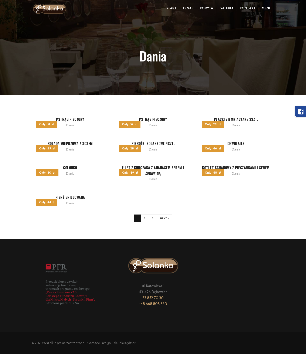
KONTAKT (247, 8)
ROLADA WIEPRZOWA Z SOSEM (70, 143)
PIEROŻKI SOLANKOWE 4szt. (153, 143)
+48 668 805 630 (153, 304)
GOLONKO (70, 167)
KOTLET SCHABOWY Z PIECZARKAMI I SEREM (236, 167)
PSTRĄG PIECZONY (70, 119)
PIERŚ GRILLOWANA (70, 197)
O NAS (188, 8)
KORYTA (206, 8)
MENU (266, 8)
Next (164, 218)
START (171, 8)
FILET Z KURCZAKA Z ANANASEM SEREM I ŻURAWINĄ (153, 170)
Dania (70, 125)
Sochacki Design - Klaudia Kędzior (111, 343)
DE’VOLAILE (236, 143)
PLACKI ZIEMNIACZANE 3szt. (236, 119)
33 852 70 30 (153, 298)
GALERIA (226, 8)
